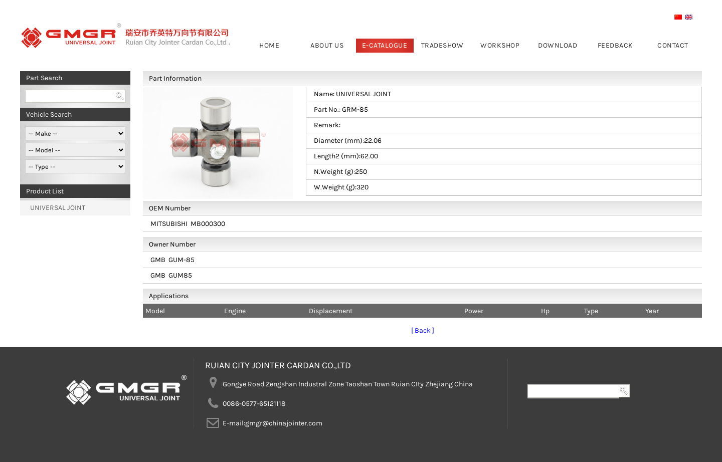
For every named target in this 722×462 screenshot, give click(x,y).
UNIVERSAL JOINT (57, 207)
